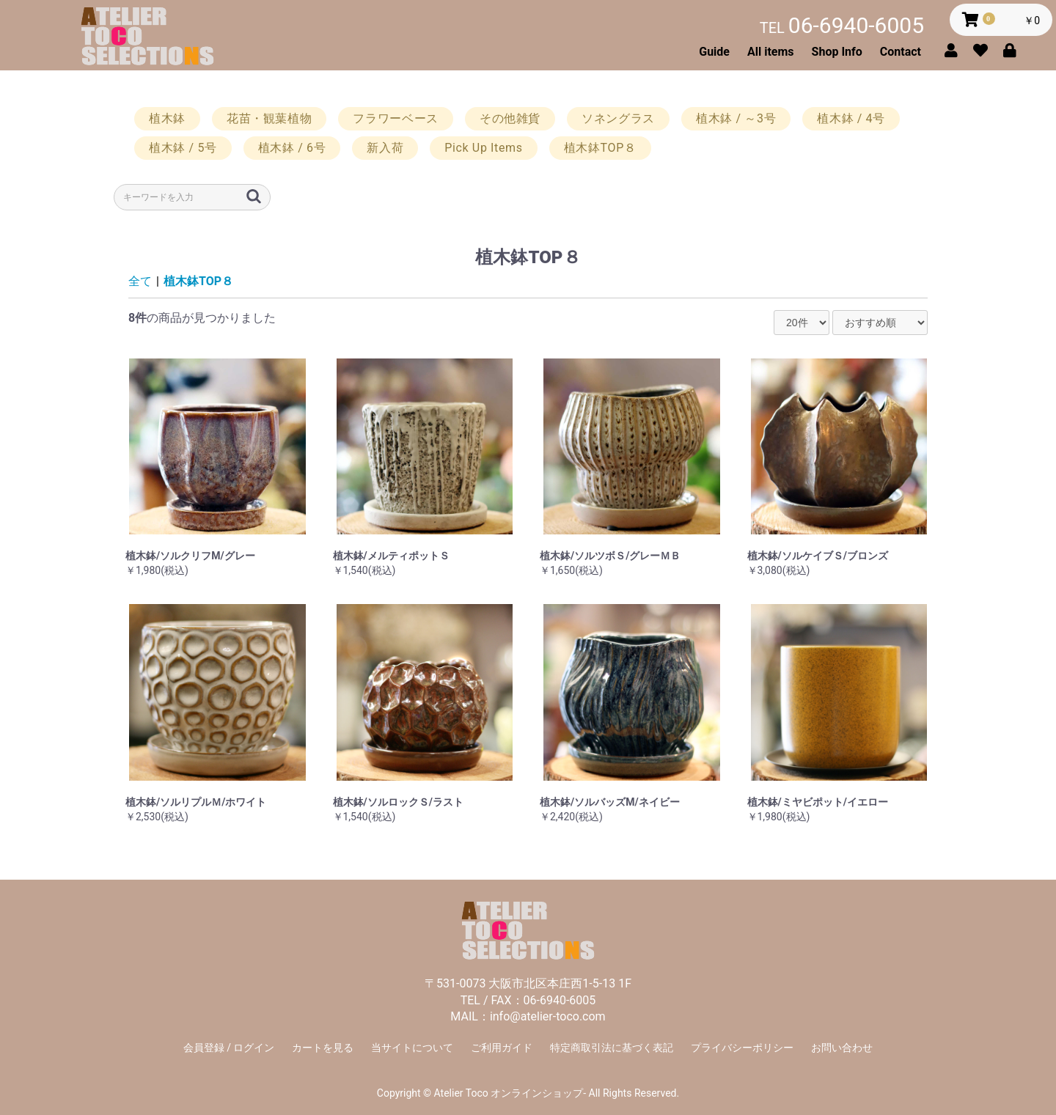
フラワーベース (395, 118)
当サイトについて (412, 1047)
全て (140, 281)
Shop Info (837, 52)
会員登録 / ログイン (229, 1047)
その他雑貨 (510, 118)
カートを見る (322, 1047)
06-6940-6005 (842, 25)
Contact (900, 52)
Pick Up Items (483, 148)
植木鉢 (167, 118)
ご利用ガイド (501, 1047)
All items (770, 52)
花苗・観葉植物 (269, 118)
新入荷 (385, 148)
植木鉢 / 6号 (292, 148)
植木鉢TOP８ (600, 148)
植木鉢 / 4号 (851, 118)
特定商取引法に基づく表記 (611, 1047)
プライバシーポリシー (742, 1047)
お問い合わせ (842, 1047)
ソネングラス (618, 118)
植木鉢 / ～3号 (736, 118)
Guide (714, 52)
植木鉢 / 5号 (183, 148)
